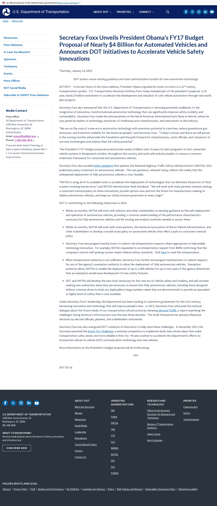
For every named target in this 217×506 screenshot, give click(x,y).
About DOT (101, 12)
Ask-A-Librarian (156, 440)
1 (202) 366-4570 (24, 140)
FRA (113, 429)
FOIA (32, 489)
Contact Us (80, 457)
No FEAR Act (73, 489)
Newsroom (17, 20)
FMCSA (114, 423)
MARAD (114, 448)
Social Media (81, 425)
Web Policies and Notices (129, 489)
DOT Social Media (15, 88)
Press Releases (13, 45)
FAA (113, 410)
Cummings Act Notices (93, 489)
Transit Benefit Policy (86, 444)
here (164, 252)
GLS (113, 441)
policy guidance (103, 166)
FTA (113, 435)
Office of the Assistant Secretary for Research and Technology (161, 414)
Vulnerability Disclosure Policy (160, 489)
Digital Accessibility (188, 489)
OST (113, 467)
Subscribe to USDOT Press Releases (26, 95)
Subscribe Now (17, 448)
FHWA (114, 416)
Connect (145, 12)
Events (8, 73)
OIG (113, 460)
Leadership (80, 432)
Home (5, 20)
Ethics (111, 489)
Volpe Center (154, 434)
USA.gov (6, 489)
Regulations (81, 438)
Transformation (191, 419)
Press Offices (12, 81)
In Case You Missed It (17, 52)
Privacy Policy (21, 489)
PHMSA (114, 473)
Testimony (10, 66)
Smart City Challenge (100, 331)
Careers (79, 450)
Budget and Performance (51, 489)
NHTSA (114, 454)
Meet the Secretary (85, 406)
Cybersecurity (190, 406)
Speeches (10, 59)
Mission (78, 413)
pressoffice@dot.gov (26, 136)
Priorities (124, 12)
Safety (186, 413)
